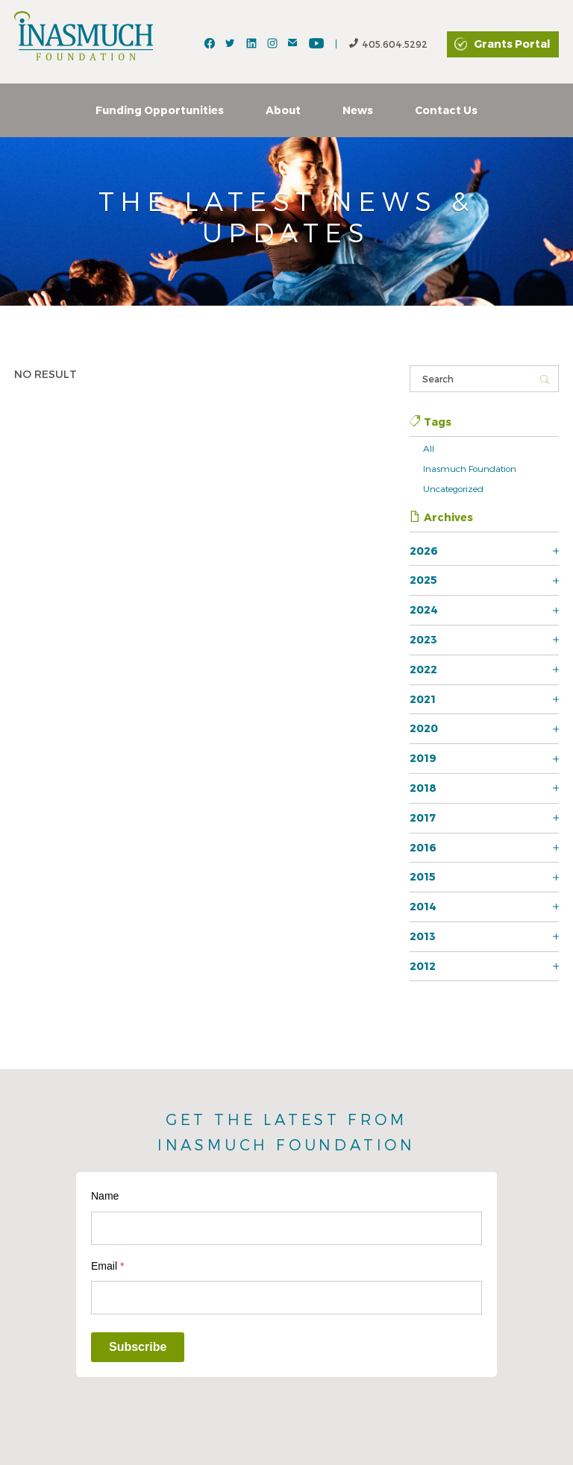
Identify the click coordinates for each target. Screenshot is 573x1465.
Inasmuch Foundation (469, 468)
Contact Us (446, 110)
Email (107, 1266)
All (428, 448)
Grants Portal (512, 43)
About (283, 110)
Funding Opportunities (160, 110)
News (357, 110)
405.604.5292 (388, 44)
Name (105, 1196)
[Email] (286, 1297)
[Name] (286, 1228)
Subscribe (137, 1346)
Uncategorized (453, 488)
